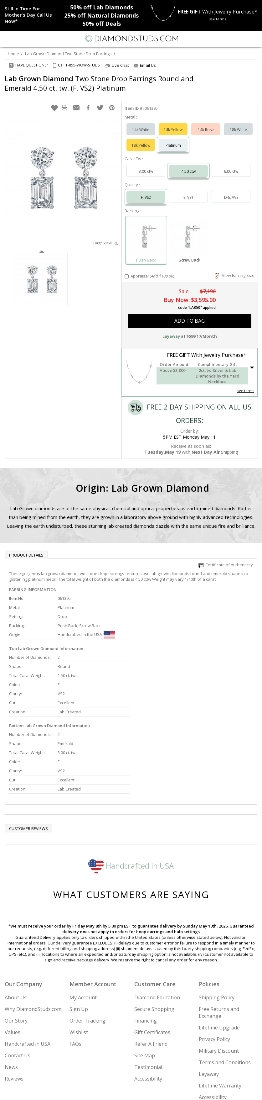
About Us (16, 932)
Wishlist (78, 967)
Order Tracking (87, 955)
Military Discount (219, 985)
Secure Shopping (154, 944)
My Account (83, 932)
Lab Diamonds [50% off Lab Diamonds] (101, 7)
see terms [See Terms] (245, 384)
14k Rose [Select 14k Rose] (206, 123)
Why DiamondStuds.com (33, 944)
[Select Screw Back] (189, 231)
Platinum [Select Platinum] (173, 139)
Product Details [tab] (26, 549)
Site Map (144, 990)
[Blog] (162, 1089)
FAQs (75, 979)
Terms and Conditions (225, 997)
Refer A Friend (150, 979)
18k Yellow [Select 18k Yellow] (140, 139)
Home (13, 53)
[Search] (20, 38)
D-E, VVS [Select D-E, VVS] (231, 191)
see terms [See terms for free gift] (217, 19)
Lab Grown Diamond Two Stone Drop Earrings (68, 53)
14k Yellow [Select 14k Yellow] (173, 123)
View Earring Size (234, 269)
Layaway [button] (171, 330)
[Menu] (7, 38)
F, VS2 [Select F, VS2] (146, 191)
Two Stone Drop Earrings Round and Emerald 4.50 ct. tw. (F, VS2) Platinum (99, 83)
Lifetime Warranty (220, 1020)
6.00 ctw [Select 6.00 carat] (231, 165)
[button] (54, 101)
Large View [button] (105, 236)
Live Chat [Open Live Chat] (117, 65)
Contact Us (17, 990)
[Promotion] (29, 14)
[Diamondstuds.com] (131, 39)
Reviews (14, 1013)
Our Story (16, 955)
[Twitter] (116, 1089)
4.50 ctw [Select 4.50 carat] (188, 165)
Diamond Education (157, 932)
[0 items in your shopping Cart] (253, 38)
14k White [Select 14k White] (140, 123)
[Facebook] (131, 1089)
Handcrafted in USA (131, 801)
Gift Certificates (152, 967)
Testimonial (148, 1002)
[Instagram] (99, 1089)
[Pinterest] (145, 1089)
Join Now (233, 1071)
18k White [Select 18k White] (238, 123)
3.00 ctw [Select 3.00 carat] (146, 165)
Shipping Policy (216, 932)
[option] (42, 272)
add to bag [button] (189, 314)
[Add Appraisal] (127, 270)
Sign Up (78, 944)
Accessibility (148, 1013)
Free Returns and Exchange (219, 948)
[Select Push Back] (146, 231)
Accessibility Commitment (214, 1036)
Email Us (145, 65)
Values (12, 967)
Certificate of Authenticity (225, 558)
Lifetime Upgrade (219, 962)
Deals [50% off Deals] (101, 23)
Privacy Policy (214, 974)
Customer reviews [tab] (28, 763)
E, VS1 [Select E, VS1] (188, 191)
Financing (145, 955)
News (11, 1002)
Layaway (209, 1009)
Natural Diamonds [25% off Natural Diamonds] (101, 15)
